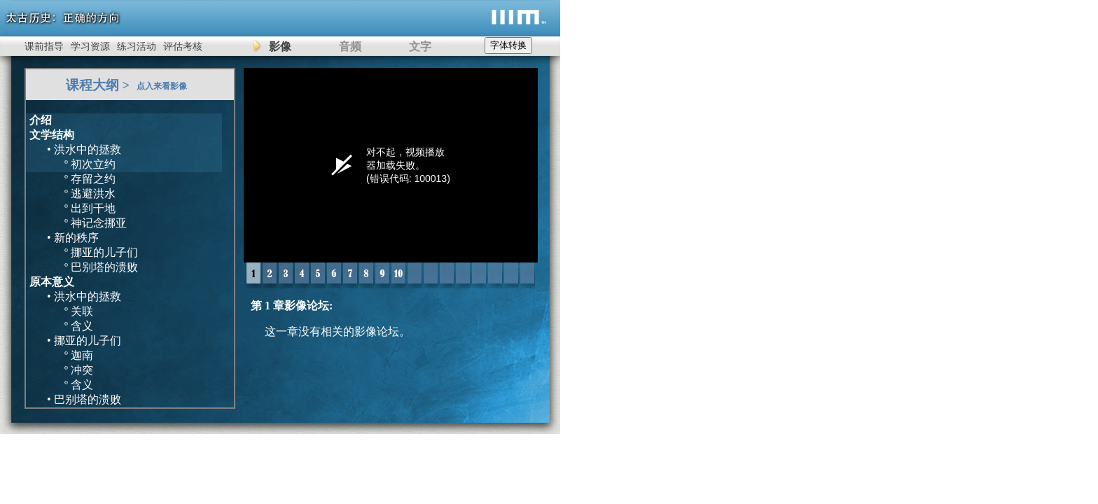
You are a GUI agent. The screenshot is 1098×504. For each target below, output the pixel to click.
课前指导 (44, 46)
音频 (350, 46)
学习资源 (90, 46)
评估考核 (182, 46)
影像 (280, 46)
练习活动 (136, 46)
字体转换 (508, 45)
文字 (420, 46)
